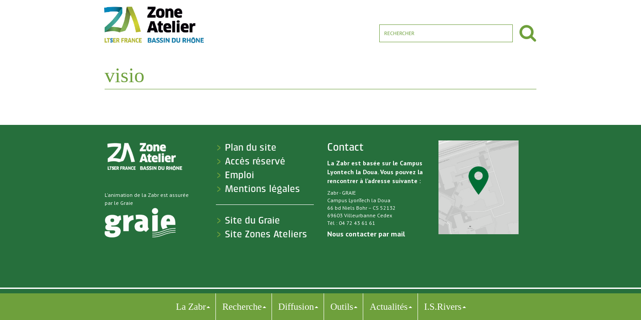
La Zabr (191, 306)
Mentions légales (262, 189)
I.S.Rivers (443, 306)
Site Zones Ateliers (266, 234)
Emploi (239, 175)
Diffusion (296, 306)
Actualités (388, 306)
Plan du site (250, 147)
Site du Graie (252, 220)
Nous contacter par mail (366, 233)
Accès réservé (255, 161)
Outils (341, 306)
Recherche (242, 306)
